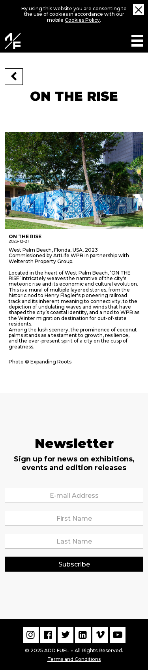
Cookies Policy (82, 20)
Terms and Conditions (74, 658)
